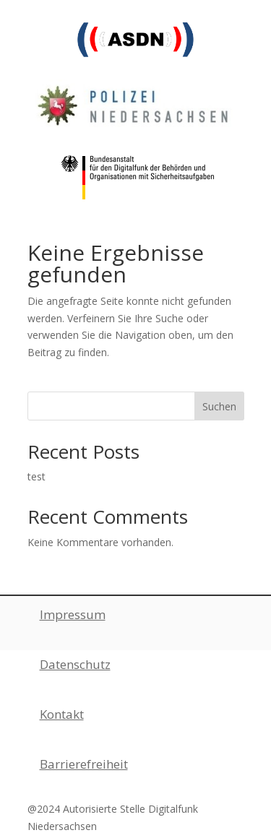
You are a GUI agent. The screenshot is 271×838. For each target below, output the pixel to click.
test (36, 476)
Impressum (73, 614)
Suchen (219, 406)
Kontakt (62, 714)
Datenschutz (75, 664)
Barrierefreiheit (84, 764)
